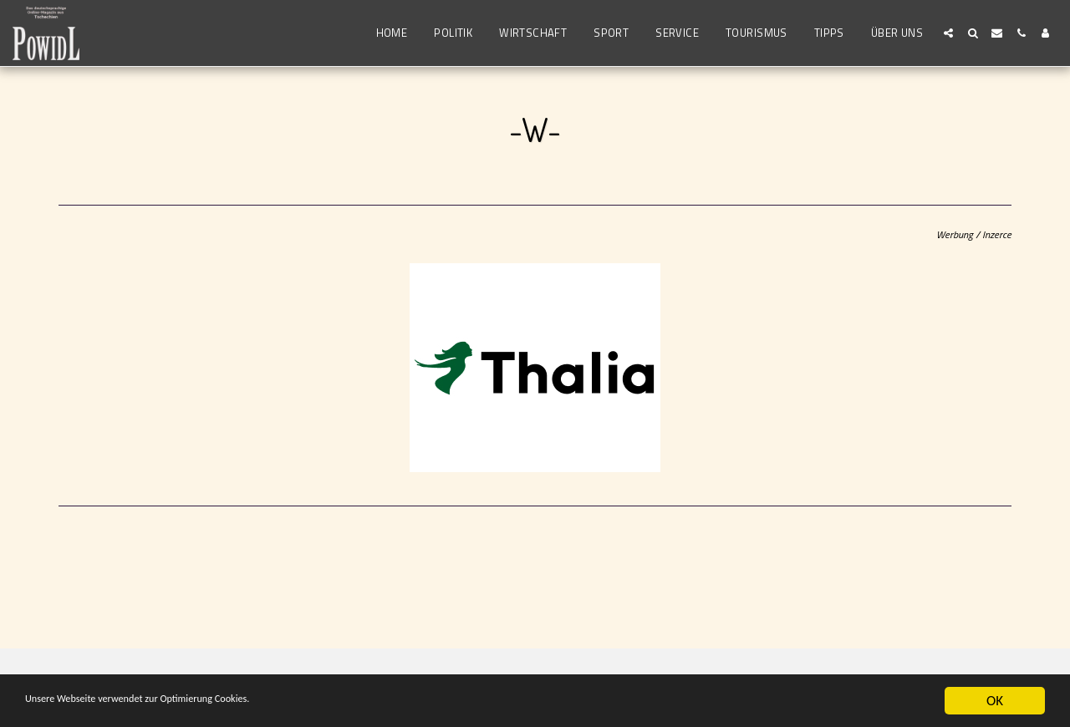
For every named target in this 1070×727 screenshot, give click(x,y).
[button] (948, 33)
